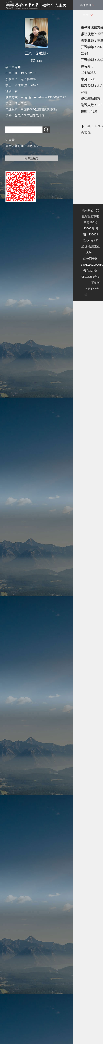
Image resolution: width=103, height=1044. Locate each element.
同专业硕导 (31, 158)
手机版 (95, 282)
